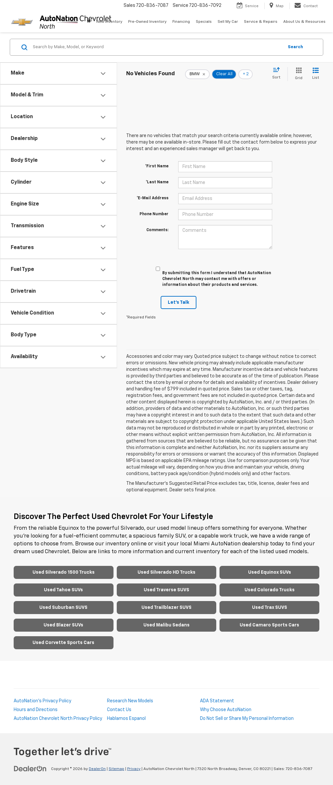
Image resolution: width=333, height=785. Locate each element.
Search (295, 47)
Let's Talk (178, 302)
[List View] (315, 74)
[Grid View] (297, 74)
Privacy (133, 769)
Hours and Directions (36, 710)
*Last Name (157, 182)
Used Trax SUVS (269, 607)
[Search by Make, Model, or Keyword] (157, 47)
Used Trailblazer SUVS (166, 607)
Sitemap (116, 769)
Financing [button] (181, 22)
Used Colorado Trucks (270, 590)
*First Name (156, 166)
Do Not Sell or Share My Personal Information (247, 718)
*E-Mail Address (152, 198)
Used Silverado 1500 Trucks (64, 572)
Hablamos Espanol (126, 718)
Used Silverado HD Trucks (166, 572)
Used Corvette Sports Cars (63, 642)
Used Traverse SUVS (166, 590)
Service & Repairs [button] (260, 22)
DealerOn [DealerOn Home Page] (97, 769)
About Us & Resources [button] (304, 22)
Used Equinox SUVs (269, 572)
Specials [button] (204, 22)
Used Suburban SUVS (63, 607)
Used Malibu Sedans (166, 625)
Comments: (157, 230)
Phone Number (154, 214)
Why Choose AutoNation (225, 710)
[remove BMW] (197, 74)
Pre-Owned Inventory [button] (147, 22)
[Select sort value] (278, 73)
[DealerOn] (30, 768)
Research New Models (130, 701)
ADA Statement (217, 701)
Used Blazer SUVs (63, 625)
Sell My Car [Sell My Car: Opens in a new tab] (228, 22)
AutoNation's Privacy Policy (42, 701)
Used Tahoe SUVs (63, 590)
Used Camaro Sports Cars (269, 625)
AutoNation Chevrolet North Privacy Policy (58, 718)
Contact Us (119, 710)
